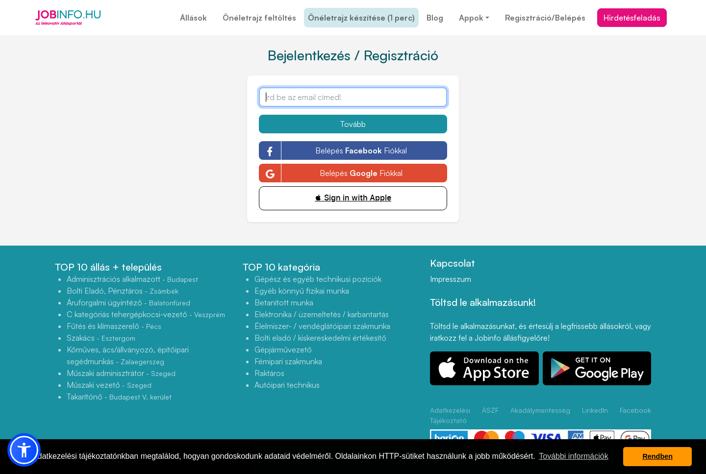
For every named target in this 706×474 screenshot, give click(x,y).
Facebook (635, 410)
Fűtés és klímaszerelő (114, 326)
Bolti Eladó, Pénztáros (122, 291)
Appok (471, 18)
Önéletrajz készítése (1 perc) (361, 18)
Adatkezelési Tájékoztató (450, 415)
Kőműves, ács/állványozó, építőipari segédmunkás (128, 355)
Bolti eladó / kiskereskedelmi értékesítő (320, 338)
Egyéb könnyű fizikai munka (301, 291)
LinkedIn (595, 410)
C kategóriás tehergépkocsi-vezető (146, 314)
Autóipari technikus (287, 385)
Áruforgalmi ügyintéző (128, 302)
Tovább (353, 124)
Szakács (101, 338)
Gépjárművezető (283, 349)
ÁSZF (490, 410)
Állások (193, 18)
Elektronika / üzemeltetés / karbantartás (321, 314)
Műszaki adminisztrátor (121, 373)
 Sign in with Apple (353, 197)
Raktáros (269, 373)
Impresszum (450, 279)
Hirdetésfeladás (632, 18)
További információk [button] (573, 456)
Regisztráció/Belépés (545, 18)
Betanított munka (283, 302)
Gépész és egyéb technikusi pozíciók (317, 279)
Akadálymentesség (540, 410)
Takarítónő (119, 396)
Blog (435, 18)
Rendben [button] (657, 456)
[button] (24, 450)
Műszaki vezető (109, 385)
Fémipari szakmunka (288, 361)
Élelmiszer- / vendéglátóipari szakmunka (322, 326)
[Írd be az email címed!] (353, 97)
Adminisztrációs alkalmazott (132, 279)
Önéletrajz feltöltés (259, 18)
